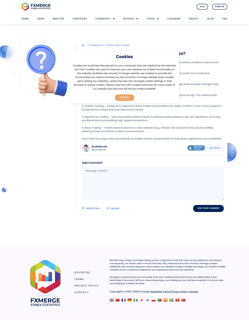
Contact (81, 292)
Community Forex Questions (105, 45)
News (40, 18)
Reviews (128, 18)
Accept (124, 97)
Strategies (80, 18)
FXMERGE (37, 7)
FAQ (224, 18)
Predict (194, 18)
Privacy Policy (86, 285)
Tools (151, 18)
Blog (210, 18)
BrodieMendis (99, 146)
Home (25, 18)
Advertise (82, 272)
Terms (79, 279)
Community (103, 18)
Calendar (173, 18)
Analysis (58, 18)
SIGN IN (219, 6)
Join (202, 6)
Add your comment (208, 208)
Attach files (100, 208)
